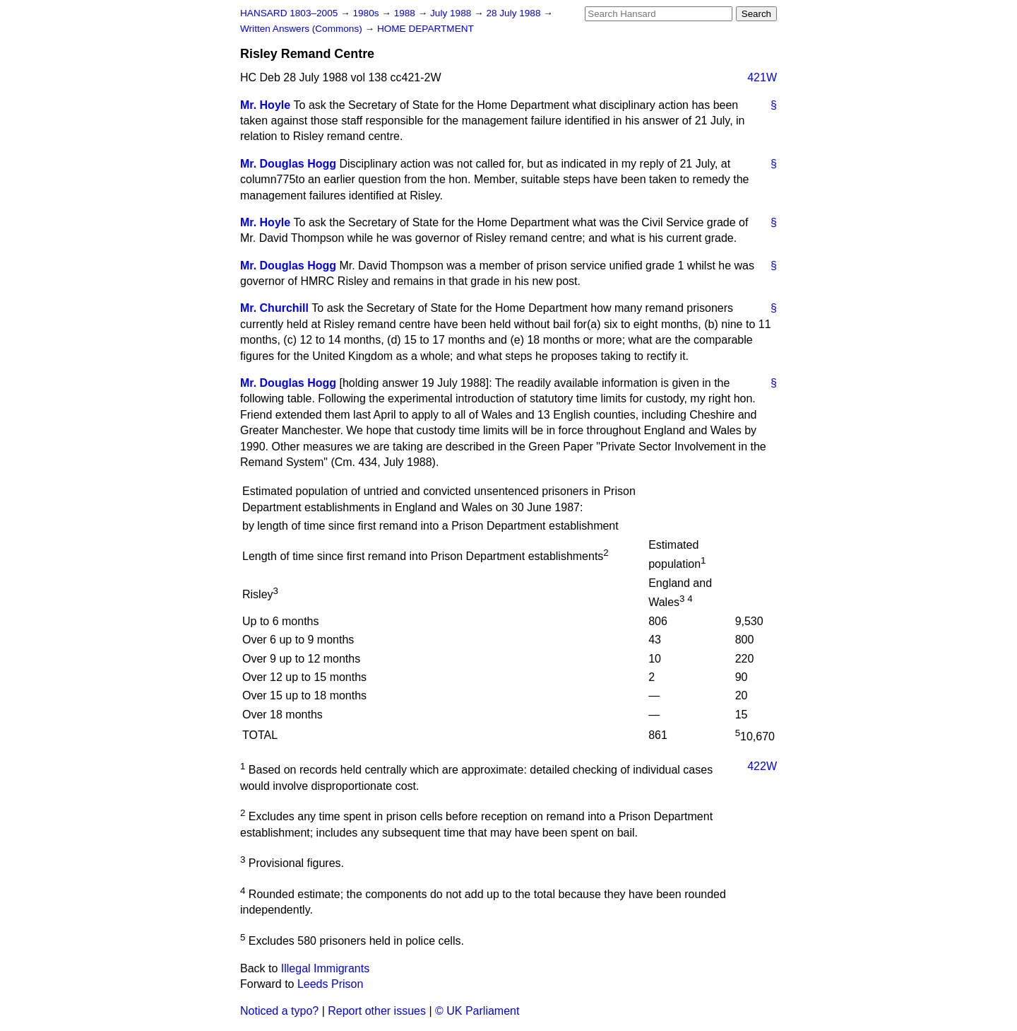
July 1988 (452, 13)
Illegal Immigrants (325, 968)
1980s (366, 13)
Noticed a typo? (279, 1011)
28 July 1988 (514, 13)
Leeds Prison (330, 984)
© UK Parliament (477, 1011)
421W (762, 77)
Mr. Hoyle (265, 105)
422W (762, 766)
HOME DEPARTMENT (425, 28)
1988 (406, 13)
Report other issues (377, 1011)
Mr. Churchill (274, 308)
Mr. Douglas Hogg (288, 164)
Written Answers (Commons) (302, 28)
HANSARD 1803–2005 (289, 13)
